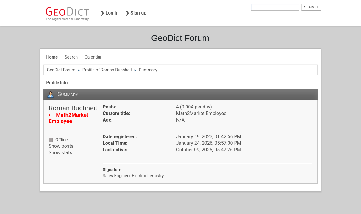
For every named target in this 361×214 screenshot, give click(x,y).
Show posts (61, 146)
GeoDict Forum (180, 38)
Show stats (60, 152)
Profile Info (57, 82)
